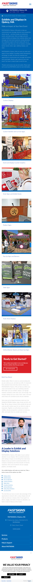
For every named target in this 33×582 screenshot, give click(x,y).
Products (14, 15)
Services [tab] (16, 535)
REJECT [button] (6, 577)
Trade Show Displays (9, 488)
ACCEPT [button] (21, 574)
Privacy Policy (4, 580)
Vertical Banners (8, 486)
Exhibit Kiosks (7, 477)
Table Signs (6, 483)
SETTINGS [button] (11, 574)
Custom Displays (8, 481)
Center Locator (16, 528)
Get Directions (16, 522)
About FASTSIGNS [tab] (16, 546)
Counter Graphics (8, 485)
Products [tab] (16, 539)
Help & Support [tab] (16, 543)
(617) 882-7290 (14, 12)
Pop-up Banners (8, 479)
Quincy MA (7, 15)
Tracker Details (8, 580)
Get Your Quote (10, 368)
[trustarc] (29, 581)
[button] (30, 4)
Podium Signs (7, 476)
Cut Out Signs (7, 490)
